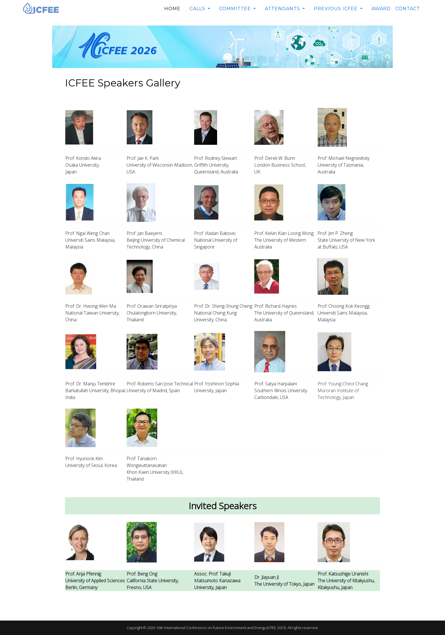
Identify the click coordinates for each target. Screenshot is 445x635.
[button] (199, 8)
